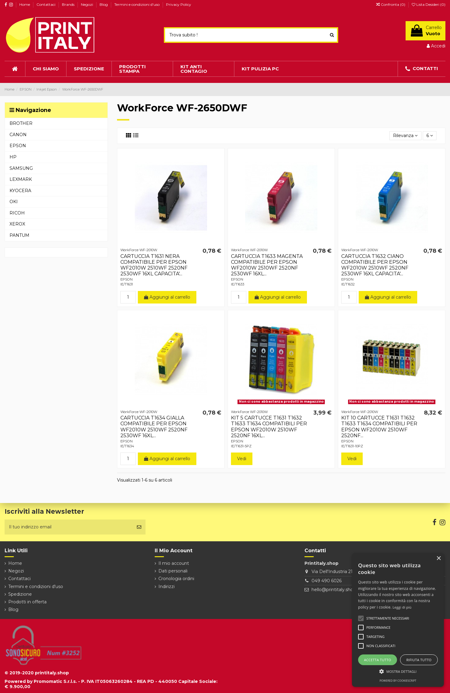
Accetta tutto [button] (377, 660)
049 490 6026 (327, 580)
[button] (398, 671)
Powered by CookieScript (398, 681)
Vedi (241, 458)
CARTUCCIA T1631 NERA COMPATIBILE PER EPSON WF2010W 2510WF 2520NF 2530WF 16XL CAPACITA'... (153, 265)
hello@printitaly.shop (334, 589)
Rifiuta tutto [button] (418, 660)
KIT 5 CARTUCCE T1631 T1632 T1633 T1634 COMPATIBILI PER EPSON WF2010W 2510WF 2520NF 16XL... (269, 426)
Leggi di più (402, 607)
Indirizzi (166, 586)
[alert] (398, 620)
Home (25, 4)
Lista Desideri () (428, 4)
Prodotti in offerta (27, 602)
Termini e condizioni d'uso (137, 4)
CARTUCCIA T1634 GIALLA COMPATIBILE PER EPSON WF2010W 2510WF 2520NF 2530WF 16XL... (153, 426)
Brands (68, 4)
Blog (104, 4)
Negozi (87, 4)
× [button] (438, 558)
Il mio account (173, 563)
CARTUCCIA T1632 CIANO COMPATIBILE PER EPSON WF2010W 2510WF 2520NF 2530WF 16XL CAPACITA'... (374, 265)
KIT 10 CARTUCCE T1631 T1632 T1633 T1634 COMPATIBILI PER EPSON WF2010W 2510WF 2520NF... (379, 426)
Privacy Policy (178, 4)
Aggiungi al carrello (167, 297)
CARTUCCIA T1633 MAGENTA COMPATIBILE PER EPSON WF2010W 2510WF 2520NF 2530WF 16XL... (267, 265)
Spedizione (20, 594)
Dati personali (172, 571)
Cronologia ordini (176, 578)
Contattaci (46, 4)
